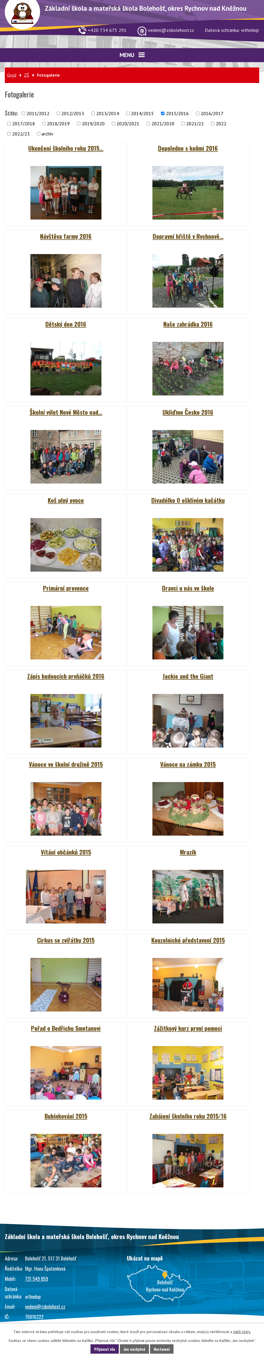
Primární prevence (66, 587)
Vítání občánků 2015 (66, 851)
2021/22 (195, 123)
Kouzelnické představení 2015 (188, 940)
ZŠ (26, 75)
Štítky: (11, 113)
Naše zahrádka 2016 (188, 324)
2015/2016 (177, 113)
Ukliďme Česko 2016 (188, 412)
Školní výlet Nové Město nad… (66, 412)
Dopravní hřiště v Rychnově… (188, 236)
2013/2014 (107, 113)
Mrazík (188, 851)
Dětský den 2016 (65, 324)
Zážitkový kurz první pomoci (188, 1028)
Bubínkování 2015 (66, 1115)
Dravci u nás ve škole (188, 587)
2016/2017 (211, 113)
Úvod (11, 75)
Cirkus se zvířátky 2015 (65, 940)
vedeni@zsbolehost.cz (45, 1306)
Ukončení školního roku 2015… (65, 148)
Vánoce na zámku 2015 (188, 764)
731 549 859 (36, 1278)
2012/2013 (72, 113)
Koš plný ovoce (66, 500)
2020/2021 (127, 123)
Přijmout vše (104, 1349)
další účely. (242, 1331)
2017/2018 (23, 123)
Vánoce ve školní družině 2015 (66, 764)
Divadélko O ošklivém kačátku (188, 500)
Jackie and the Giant (188, 676)
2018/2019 (58, 123)
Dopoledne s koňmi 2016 (188, 148)
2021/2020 (162, 123)
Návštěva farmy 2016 (66, 236)
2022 (221, 123)
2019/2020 (93, 123)
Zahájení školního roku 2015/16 (188, 1115)
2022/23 (21, 134)
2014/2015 (142, 113)
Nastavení (162, 1349)
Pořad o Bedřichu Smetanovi (66, 1028)
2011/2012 (37, 113)
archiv (47, 134)
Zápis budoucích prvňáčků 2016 (65, 676)
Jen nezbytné (134, 1349)
